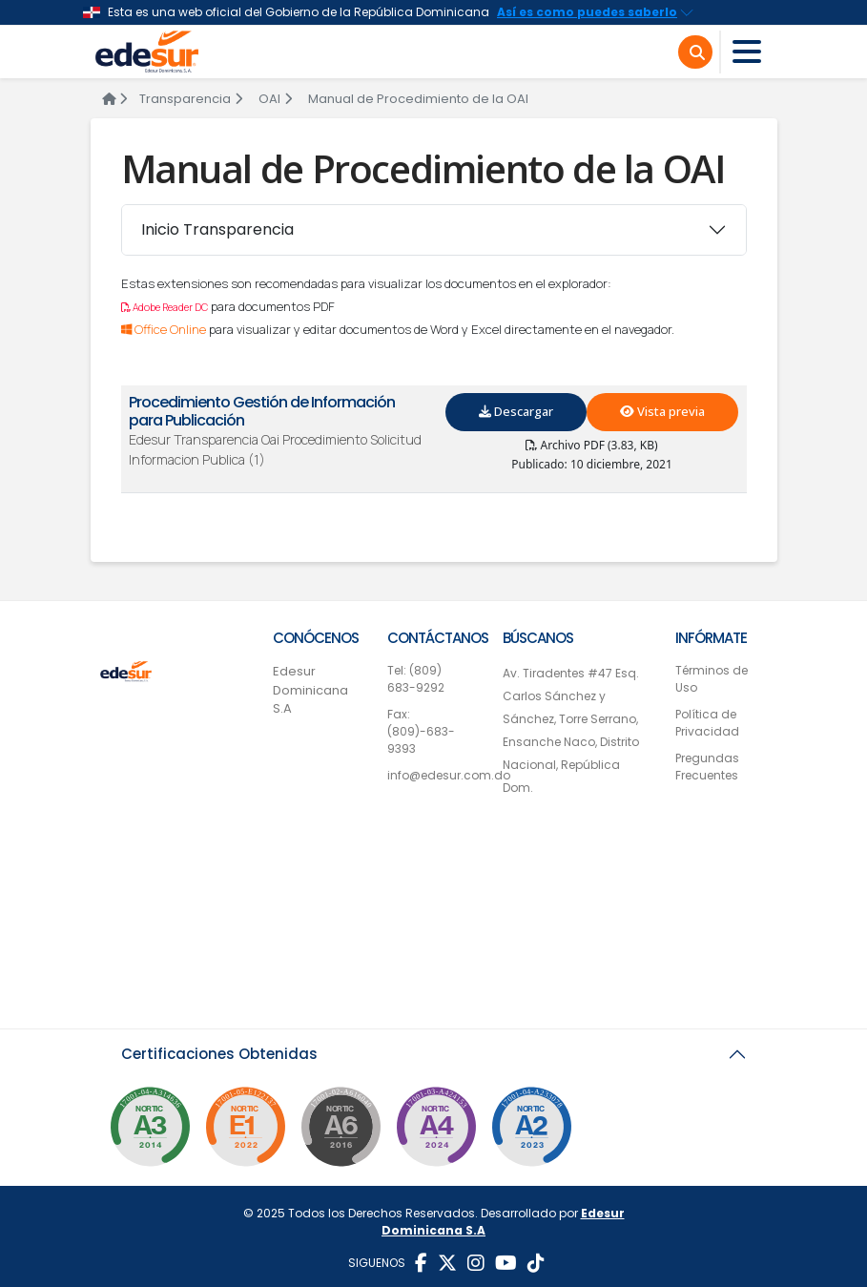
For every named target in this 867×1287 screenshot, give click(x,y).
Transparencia (190, 99)
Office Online (165, 329)
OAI (275, 99)
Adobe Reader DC (164, 307)
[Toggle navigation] (747, 52)
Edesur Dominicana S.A (310, 689)
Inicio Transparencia (217, 229)
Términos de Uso (711, 678)
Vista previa (662, 411)
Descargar (516, 411)
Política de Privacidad (707, 722)
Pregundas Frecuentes (707, 766)
